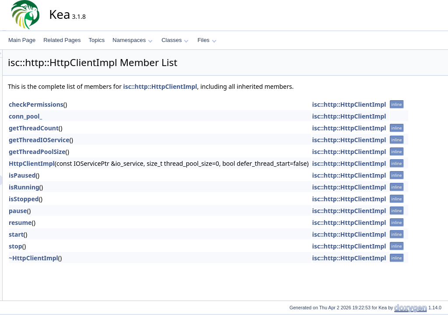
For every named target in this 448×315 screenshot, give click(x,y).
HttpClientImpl (110, 163)
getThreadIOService (118, 140)
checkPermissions (115, 104)
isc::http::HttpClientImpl (239, 86)
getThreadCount (112, 128)
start (95, 234)
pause (97, 210)
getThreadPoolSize (116, 151)
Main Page (21, 40)
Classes (175, 40)
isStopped (103, 199)
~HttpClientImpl (112, 258)
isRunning (103, 187)
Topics (96, 40)
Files (206, 40)
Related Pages (61, 40)
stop (94, 246)
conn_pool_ (104, 116)
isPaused (101, 175)
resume (99, 222)
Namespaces (132, 40)
